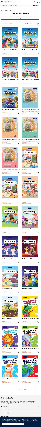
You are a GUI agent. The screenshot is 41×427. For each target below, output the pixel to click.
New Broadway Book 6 (7, 288)
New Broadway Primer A (27, 169)
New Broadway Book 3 (27, 228)
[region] (20, 422)
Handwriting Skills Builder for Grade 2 (30, 378)
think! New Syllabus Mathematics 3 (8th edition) (30, 139)
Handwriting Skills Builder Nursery (9, 348)
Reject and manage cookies (8, 424)
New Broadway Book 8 (7, 318)
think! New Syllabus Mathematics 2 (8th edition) (10, 139)
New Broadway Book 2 (7, 228)
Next (25, 389)
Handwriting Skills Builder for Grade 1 (10, 378)
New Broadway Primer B (7, 199)
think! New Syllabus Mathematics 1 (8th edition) (30, 109)
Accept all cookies (19, 424)
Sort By (26, 23)
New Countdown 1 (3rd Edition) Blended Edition (11, 49)
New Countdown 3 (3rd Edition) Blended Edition (11, 79)
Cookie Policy (28, 421)
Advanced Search (36, 5)
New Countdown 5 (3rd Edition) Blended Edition (11, 109)
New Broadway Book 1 (27, 199)
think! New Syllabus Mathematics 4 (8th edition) (10, 169)
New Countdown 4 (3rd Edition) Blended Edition (30, 79)
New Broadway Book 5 (27, 258)
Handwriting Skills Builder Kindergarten (30, 348)
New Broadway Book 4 (7, 258)
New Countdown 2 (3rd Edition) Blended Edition (30, 49)
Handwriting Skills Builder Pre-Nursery (30, 318)
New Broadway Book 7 (27, 288)
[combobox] (17, 5)
